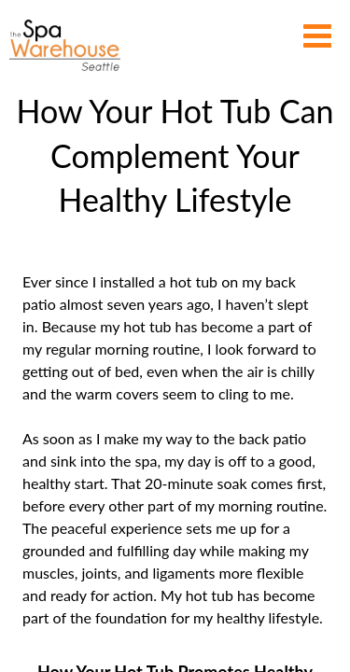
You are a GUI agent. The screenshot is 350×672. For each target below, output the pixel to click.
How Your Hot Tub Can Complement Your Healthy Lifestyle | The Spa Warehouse (64, 45)
